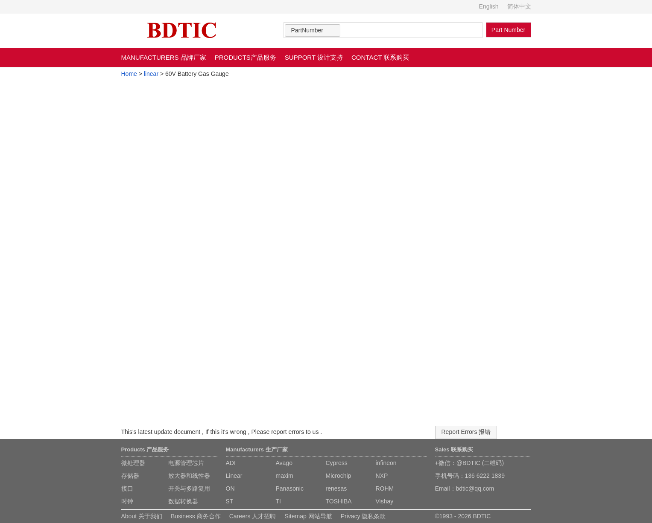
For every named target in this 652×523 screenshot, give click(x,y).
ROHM (385, 488)
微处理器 (133, 462)
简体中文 (519, 6)
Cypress (337, 462)
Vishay (385, 501)
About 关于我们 (141, 516)
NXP (382, 475)
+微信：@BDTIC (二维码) (469, 462)
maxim (284, 475)
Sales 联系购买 (454, 449)
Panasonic (290, 488)
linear (151, 73)
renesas (336, 488)
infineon (386, 462)
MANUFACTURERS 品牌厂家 (163, 57)
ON (230, 488)
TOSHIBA (339, 501)
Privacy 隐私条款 (363, 516)
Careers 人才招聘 (252, 516)
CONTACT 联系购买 (380, 57)
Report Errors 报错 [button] (466, 431)
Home (129, 73)
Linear (234, 475)
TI (278, 501)
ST (230, 501)
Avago (284, 462)
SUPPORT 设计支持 (314, 57)
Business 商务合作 (196, 516)
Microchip (338, 475)
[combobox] (312, 30)
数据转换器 (183, 501)
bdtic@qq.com (475, 488)
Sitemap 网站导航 (308, 516)
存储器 (130, 475)
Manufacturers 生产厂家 (257, 449)
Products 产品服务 (145, 449)
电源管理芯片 (186, 462)
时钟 (127, 501)
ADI (231, 462)
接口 (127, 488)
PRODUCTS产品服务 (245, 57)
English (489, 6)
